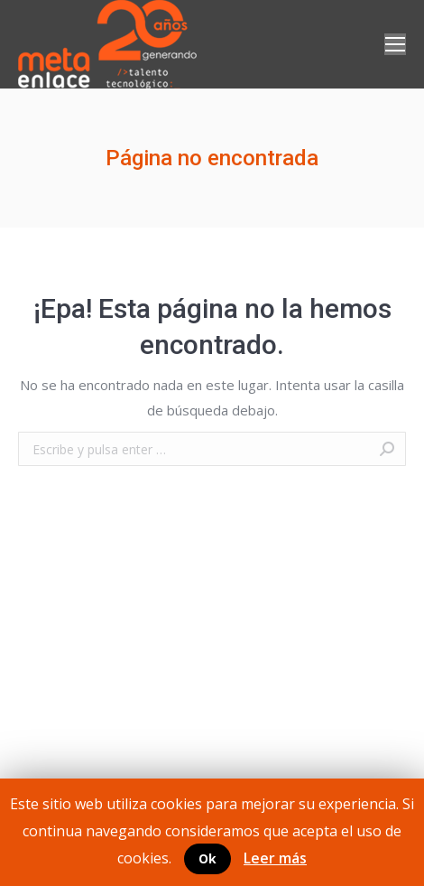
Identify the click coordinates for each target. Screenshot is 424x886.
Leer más (275, 858)
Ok (207, 858)
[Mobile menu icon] (395, 44)
